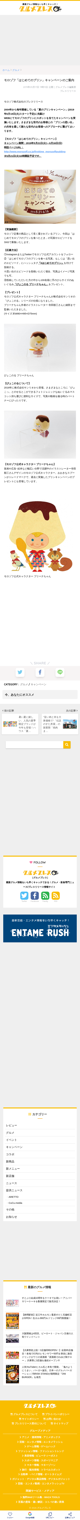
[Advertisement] (40, 40)
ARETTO (13, 1196)
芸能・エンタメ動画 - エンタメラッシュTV (41, 1483)
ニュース (11, 1183)
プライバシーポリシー (57, 1414)
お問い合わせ (53, 1419)
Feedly (45, 901)
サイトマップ (61, 1423)
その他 (10, 1209)
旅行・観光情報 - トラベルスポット (41, 1469)
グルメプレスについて (25, 1414)
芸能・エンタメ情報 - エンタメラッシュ (41, 1442)
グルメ (24, 684)
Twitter (24, 901)
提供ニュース (14, 1190)
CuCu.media (15, 1202)
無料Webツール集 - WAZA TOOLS (41, 1497)
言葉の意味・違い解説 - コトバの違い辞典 (41, 1502)
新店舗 (10, 1176)
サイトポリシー (30, 1419)
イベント (11, 1139)
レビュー (11, 1125)
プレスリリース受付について (30, 1423)
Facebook (35, 901)
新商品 (10, 1161)
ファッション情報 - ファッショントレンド (41, 1451)
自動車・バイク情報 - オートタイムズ (41, 1474)
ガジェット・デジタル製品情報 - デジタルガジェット (41, 1479)
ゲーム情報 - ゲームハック (41, 1446)
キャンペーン (38, 684)
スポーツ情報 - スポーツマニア (41, 1460)
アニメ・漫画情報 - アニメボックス (41, 1437)
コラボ (10, 1154)
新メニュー (13, 1168)
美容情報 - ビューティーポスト (41, 1455)
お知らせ (11, 1216)
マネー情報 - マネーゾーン (41, 1465)
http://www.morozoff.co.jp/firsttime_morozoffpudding (35, 151)
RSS (55, 901)
